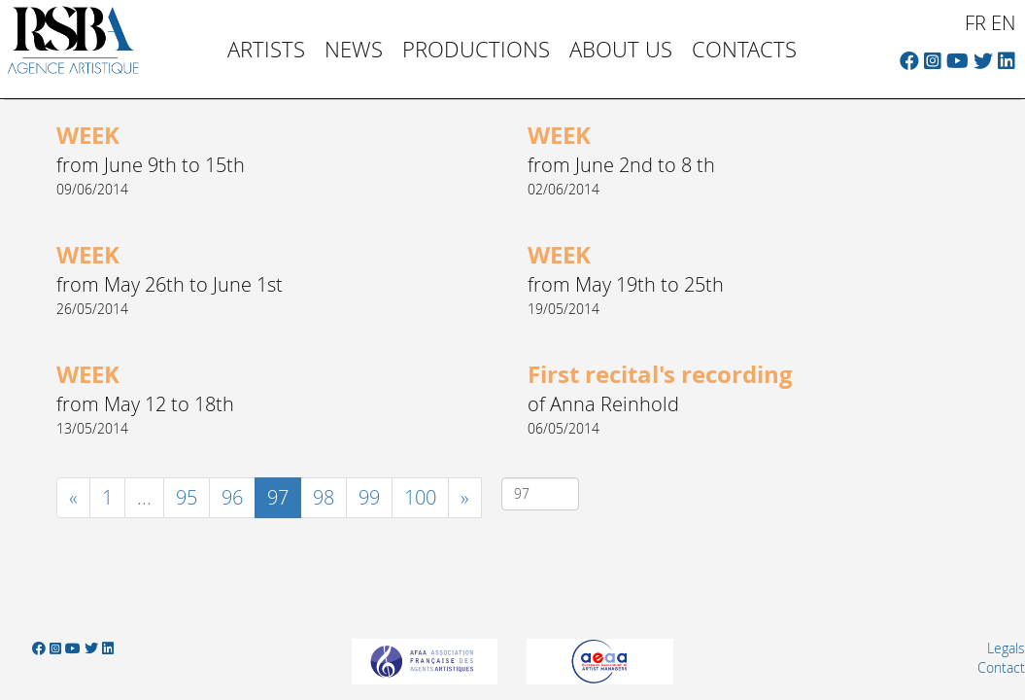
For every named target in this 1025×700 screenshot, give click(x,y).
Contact (1001, 667)
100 (420, 497)
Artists (266, 49)
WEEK (88, 135)
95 (186, 497)
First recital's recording (660, 374)
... (144, 497)
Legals (1006, 648)
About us (620, 49)
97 (284, 496)
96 (232, 497)
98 (323, 497)
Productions (476, 49)
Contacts (744, 49)
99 (369, 497)
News (354, 49)
